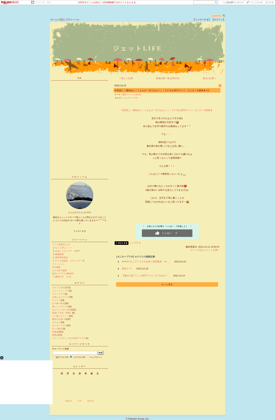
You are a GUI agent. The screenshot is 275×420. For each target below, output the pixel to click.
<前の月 (68, 401)
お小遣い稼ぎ (58, 303)
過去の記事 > (209, 78)
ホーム (54, 19)
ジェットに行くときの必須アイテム (69, 338)
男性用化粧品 (61, 257)
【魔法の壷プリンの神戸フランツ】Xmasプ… (145, 275)
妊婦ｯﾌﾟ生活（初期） (62, 313)
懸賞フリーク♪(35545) (131, 94)
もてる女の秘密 (59, 270)
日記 (61, 19)
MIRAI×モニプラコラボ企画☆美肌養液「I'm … (146, 261)
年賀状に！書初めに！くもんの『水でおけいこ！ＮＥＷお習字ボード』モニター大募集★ (160, 90)
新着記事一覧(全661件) (168, 78)
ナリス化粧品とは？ (61, 244)
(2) (207, 90)
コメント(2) (196, 250)
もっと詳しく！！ (63, 247)
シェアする (135, 242)
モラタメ (56, 322)
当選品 (55, 332)
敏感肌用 (59, 254)
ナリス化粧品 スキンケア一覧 (70, 261)
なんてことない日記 (61, 309)
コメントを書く (212, 250)
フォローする (79, 231)
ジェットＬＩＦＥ (60, 291)
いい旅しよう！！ (60, 316)
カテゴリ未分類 (59, 287)
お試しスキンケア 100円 (67, 251)
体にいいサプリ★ (60, 306)
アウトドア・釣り (43, 2)
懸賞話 (55, 335)
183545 (216, 16)
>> (233, 2)
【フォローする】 (202, 19)
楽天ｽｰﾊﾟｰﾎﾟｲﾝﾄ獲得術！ (63, 273)
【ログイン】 (218, 19)
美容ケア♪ (127, 268)
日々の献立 (57, 328)
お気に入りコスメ (60, 297)
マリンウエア (58, 294)
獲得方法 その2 (63, 276)
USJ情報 (56, 267)
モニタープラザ (59, 325)
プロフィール (72, 19)
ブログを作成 (256, 2)
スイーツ (56, 300)
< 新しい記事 (126, 78)
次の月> (90, 401)
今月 (80, 401)
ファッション (58, 264)
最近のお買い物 (59, 319)
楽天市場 (269, 2)
